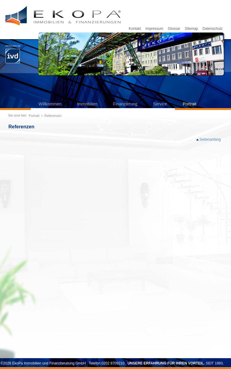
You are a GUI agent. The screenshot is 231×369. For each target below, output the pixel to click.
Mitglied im (12, 54)
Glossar (174, 29)
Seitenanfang (210, 139)
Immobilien (87, 104)
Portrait (189, 104)
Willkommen (49, 104)
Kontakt (135, 29)
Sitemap (191, 29)
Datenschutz (212, 29)
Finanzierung (125, 104)
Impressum (154, 29)
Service (160, 104)
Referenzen (53, 115)
